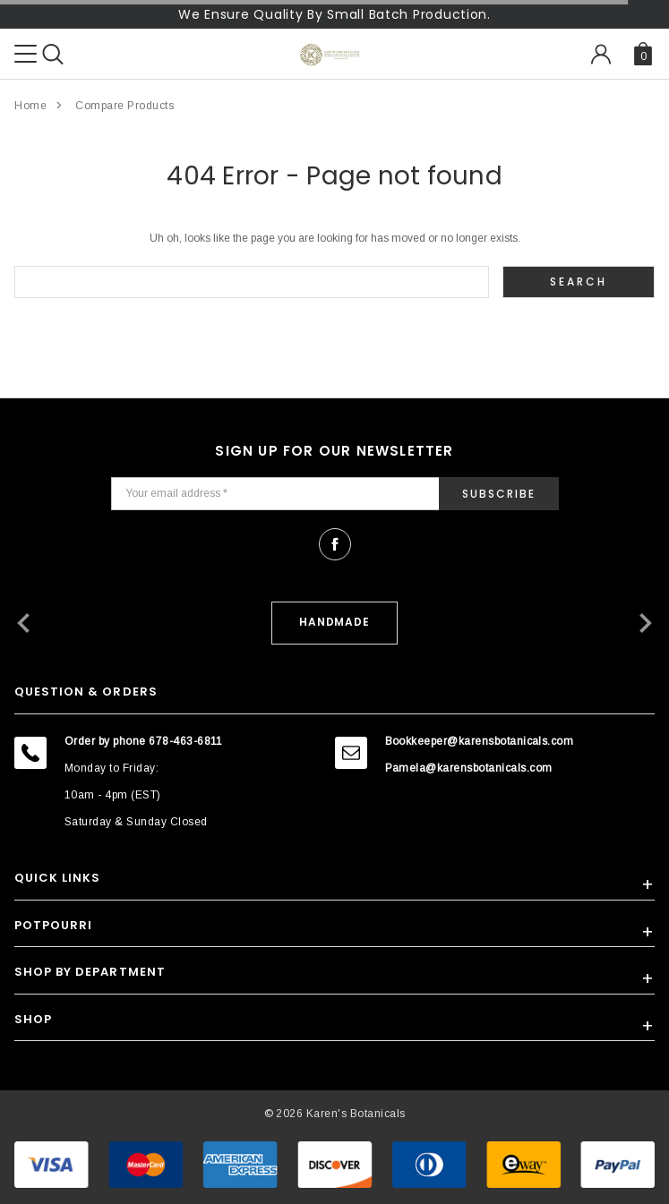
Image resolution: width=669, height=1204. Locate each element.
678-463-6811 (186, 741)
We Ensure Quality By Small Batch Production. (334, 14)
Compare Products (124, 105)
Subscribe (499, 493)
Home (30, 105)
